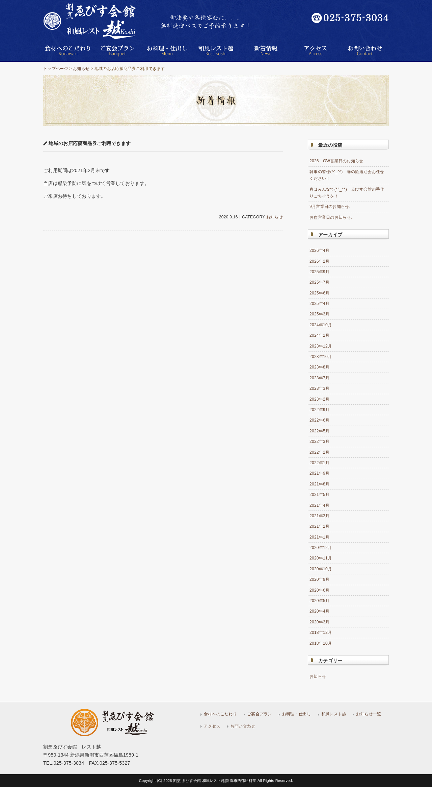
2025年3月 (319, 314)
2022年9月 (319, 409)
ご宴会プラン (259, 714)
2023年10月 (320, 356)
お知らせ (81, 68)
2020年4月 (319, 611)
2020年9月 (319, 579)
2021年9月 (319, 473)
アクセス (212, 726)
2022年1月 (319, 462)
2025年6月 (319, 293)
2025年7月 (319, 282)
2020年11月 (320, 558)
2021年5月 (319, 494)
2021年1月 (319, 537)
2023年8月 (319, 367)
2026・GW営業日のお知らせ (336, 161)
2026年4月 (319, 250)
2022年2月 (319, 452)
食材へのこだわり (220, 714)
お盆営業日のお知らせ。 (332, 217)
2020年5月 (319, 600)
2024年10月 (320, 325)
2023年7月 (319, 378)
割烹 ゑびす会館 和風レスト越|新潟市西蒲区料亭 (215, 781)
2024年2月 (319, 335)
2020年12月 (320, 547)
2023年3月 (319, 388)
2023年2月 (319, 399)
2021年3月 (319, 516)
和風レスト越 (333, 714)
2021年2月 (319, 526)
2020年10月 (320, 569)
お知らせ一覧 (368, 714)
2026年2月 (319, 261)
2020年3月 (319, 622)
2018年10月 (320, 643)
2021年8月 (319, 484)
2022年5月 (319, 431)
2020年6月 (319, 590)
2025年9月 (319, 271)
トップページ (55, 68)
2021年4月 (319, 505)
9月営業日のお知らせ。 (331, 206)
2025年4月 (319, 303)
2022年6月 (319, 420)
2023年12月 (320, 346)
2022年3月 (319, 441)
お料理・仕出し (296, 714)
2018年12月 (320, 632)
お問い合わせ (243, 726)
